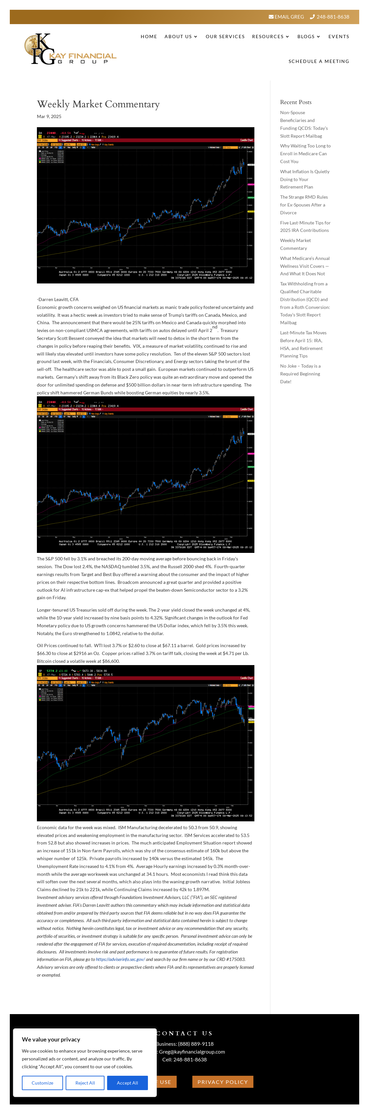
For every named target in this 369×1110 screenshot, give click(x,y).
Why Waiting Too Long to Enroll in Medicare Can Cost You (305, 153)
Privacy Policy (223, 1082)
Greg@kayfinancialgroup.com (192, 1051)
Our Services (225, 36)
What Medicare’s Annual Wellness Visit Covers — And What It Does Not (305, 266)
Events (339, 36)
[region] (85, 1062)
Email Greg (289, 17)
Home (149, 36)
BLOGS (306, 36)
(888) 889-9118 (196, 1044)
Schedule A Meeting (319, 61)
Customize (42, 1083)
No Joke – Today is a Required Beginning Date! (300, 373)
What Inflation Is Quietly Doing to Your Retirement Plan (304, 179)
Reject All (85, 1083)
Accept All (127, 1083)
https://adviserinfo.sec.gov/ (120, 959)
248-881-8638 (333, 17)
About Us (178, 36)
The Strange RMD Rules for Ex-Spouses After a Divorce (304, 204)
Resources (268, 36)
